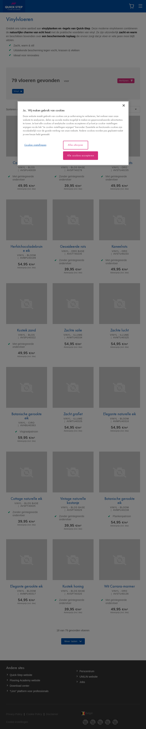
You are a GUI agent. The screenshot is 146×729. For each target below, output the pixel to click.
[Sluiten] (124, 105)
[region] (73, 133)
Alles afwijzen (75, 145)
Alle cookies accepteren (80, 155)
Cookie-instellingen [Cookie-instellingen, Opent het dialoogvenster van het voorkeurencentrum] (35, 145)
